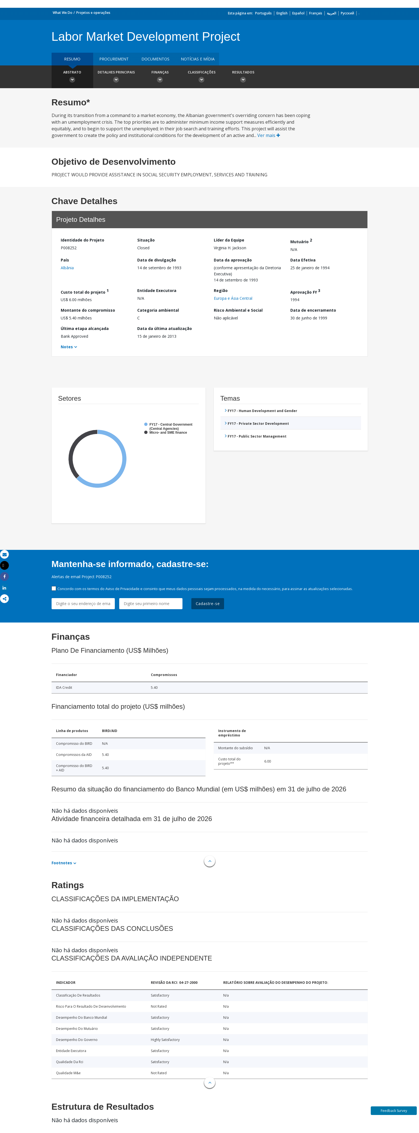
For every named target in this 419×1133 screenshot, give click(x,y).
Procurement (114, 59)
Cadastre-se (208, 603)
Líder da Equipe (229, 240)
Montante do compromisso (88, 310)
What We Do (62, 12)
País (65, 260)
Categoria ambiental (158, 310)
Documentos (155, 59)
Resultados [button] (243, 77)
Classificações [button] (201, 77)
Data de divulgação (156, 260)
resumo (72, 59)
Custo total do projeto (85, 291)
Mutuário (301, 240)
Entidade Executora (156, 290)
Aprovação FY (305, 291)
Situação (146, 240)
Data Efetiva (303, 260)
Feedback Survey (394, 1110)
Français (315, 13)
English (282, 13)
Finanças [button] (160, 77)
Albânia (67, 267)
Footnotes (62, 862)
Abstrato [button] (72, 77)
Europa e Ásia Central (233, 298)
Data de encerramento (313, 310)
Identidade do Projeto (82, 240)
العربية (331, 13)
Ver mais (268, 135)
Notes (67, 346)
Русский (347, 13)
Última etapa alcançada (85, 328)
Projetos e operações (93, 12)
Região (221, 290)
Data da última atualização (164, 328)
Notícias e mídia (198, 59)
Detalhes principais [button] (116, 77)
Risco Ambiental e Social (238, 310)
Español (298, 13)
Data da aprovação (233, 260)
